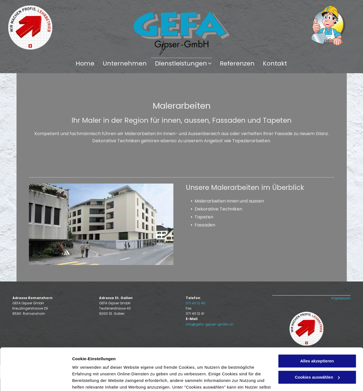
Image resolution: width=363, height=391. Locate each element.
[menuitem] (85, 63)
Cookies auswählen (91, 380)
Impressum (341, 298)
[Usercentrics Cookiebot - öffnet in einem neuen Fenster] (36, 380)
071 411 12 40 (195, 303)
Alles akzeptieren (317, 319)
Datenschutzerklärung (95, 365)
